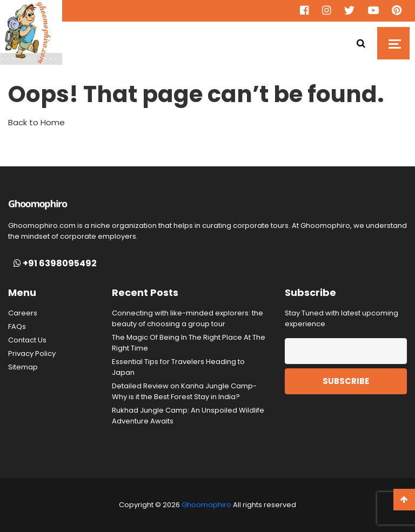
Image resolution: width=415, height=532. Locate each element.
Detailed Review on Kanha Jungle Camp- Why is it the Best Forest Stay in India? (184, 391)
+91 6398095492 (55, 263)
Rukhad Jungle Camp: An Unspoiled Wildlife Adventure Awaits (188, 415)
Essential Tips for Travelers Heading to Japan (178, 367)
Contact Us (27, 340)
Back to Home (36, 122)
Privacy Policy (32, 353)
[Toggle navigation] (393, 43)
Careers (22, 313)
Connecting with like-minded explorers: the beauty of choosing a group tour (187, 318)
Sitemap (23, 367)
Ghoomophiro (206, 505)
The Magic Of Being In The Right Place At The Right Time (188, 342)
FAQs (17, 326)
